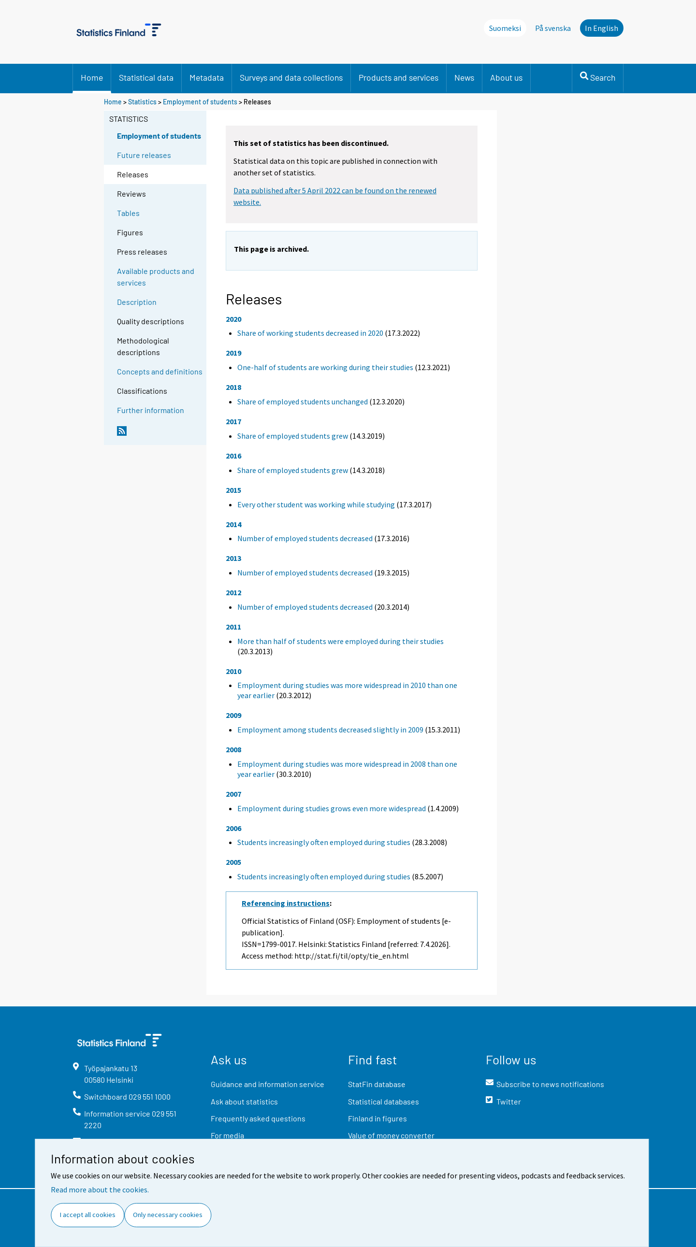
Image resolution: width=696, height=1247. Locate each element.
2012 (233, 592)
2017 (233, 421)
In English (601, 28)
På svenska (553, 28)
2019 (233, 353)
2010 (233, 671)
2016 (233, 455)
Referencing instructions (286, 903)
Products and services (398, 77)
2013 (233, 558)
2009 (233, 715)
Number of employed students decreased (305, 538)
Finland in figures (377, 1118)
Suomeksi (505, 28)
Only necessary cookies (168, 1214)
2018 (233, 387)
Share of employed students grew (292, 436)
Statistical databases (383, 1101)
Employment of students (200, 102)
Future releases (144, 154)
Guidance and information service (267, 1084)
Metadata (206, 77)
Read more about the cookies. (100, 1189)
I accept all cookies (88, 1214)
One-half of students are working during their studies (325, 367)
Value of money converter (391, 1135)
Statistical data (146, 77)
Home (92, 77)
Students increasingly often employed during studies (323, 842)
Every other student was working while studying (316, 504)
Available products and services (155, 276)
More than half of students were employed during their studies (340, 641)
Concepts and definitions (160, 371)
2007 (233, 794)
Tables (128, 212)
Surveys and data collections (291, 77)
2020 (233, 319)
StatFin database (377, 1084)
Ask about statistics (244, 1101)
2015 (233, 490)
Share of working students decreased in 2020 (310, 333)
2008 (233, 749)
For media (227, 1135)
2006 (233, 828)
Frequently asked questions (258, 1118)
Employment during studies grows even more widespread (331, 808)
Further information (150, 410)
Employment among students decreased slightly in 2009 (330, 729)
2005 (233, 862)
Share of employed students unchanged (302, 401)
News (464, 77)
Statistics (142, 102)
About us (506, 77)
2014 (233, 524)
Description (137, 301)
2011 (233, 626)
